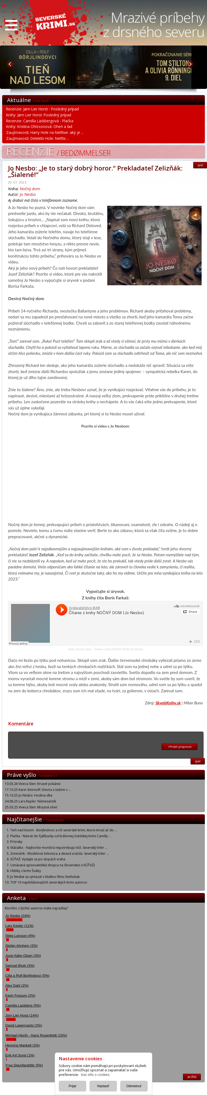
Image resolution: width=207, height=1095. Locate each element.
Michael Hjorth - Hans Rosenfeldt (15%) (36, 1035)
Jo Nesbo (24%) (17, 915)
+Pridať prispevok (180, 747)
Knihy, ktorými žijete (80, 649)
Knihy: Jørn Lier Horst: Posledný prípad (38, 114)
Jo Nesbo (28, 194)
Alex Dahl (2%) (17, 985)
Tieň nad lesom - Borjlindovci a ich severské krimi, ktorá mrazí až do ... (63, 830)
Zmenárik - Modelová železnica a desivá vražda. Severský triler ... (59, 853)
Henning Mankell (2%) (22, 1045)
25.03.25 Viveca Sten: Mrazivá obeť (31, 807)
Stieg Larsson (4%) (20, 935)
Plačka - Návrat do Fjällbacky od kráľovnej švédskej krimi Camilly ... (60, 836)
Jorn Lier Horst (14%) (22, 1015)
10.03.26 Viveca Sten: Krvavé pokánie (33, 783)
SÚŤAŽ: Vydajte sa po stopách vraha (37, 859)
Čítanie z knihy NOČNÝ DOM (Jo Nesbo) (118, 649)
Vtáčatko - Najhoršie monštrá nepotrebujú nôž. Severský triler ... (58, 847)
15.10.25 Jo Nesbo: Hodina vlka (28, 795)
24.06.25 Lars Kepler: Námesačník (30, 801)
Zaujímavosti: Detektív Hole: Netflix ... (37, 138)
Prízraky (16, 841)
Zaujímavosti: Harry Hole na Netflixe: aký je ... (45, 132)
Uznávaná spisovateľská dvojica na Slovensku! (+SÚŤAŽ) (52, 865)
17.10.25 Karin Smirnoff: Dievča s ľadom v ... (38, 789)
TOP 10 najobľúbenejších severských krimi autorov (48, 882)
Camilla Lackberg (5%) (23, 1005)
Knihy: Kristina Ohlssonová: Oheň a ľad (39, 126)
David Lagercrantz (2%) (23, 1025)
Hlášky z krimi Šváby (25, 870)
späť (198, 761)
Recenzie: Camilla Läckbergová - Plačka (39, 120)
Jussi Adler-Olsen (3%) (23, 955)
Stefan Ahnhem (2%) (21, 945)
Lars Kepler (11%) (19, 925)
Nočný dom (30, 188)
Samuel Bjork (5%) (19, 965)
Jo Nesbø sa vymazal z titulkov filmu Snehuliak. (45, 876)
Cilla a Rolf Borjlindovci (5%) (27, 975)
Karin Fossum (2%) (20, 995)
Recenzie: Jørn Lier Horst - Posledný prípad (42, 109)
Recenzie (58, 151)
